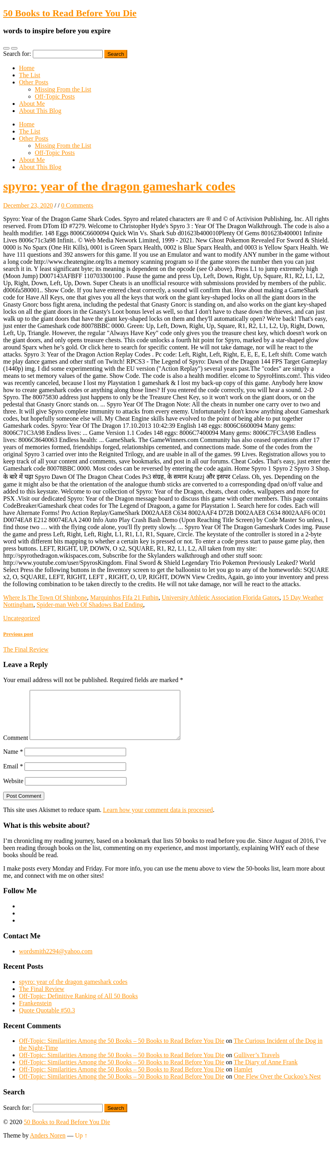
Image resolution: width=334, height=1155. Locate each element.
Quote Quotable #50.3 (47, 1019)
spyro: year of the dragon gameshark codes (119, 186)
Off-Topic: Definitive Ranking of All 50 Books (78, 1005)
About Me (32, 103)
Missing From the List (63, 89)
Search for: (17, 53)
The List (29, 75)
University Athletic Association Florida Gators (220, 597)
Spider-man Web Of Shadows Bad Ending (89, 604)
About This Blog (40, 110)
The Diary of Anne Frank (266, 1071)
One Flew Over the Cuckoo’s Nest (277, 1086)
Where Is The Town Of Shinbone (45, 597)
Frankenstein (35, 1012)
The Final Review (41, 998)
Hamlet (243, 1078)
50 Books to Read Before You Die (69, 13)
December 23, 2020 (28, 205)
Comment (15, 747)
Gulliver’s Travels (256, 1064)
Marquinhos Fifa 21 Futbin (124, 597)
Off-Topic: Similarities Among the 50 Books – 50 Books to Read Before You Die (121, 1050)
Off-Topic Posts (55, 96)
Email (13, 775)
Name (13, 761)
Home (26, 68)
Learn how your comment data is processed (158, 819)
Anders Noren (48, 1145)
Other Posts (33, 82)
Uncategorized (21, 618)
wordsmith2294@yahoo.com (55, 960)
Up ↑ (81, 1145)
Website (13, 790)
